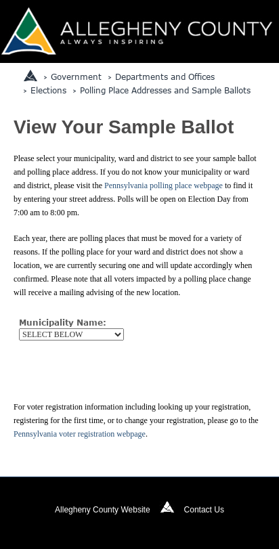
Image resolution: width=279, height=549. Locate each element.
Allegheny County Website (102, 509)
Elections (48, 90)
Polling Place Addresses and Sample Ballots (165, 90)
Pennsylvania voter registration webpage (80, 434)
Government (76, 76)
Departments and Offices (165, 76)
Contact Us (204, 509)
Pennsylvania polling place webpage (163, 185)
